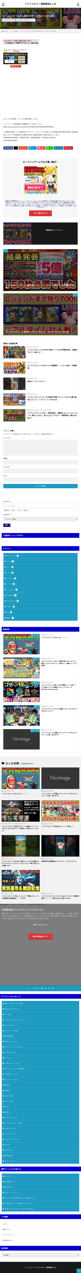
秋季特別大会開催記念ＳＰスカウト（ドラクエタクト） (59, 861)
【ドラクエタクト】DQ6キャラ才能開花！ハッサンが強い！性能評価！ (52, 366)
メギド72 (7, 1145)
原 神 (7, 1107)
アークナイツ (9, 1058)
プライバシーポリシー (11, 1192)
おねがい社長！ (9, 1096)
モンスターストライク (11, 1079)
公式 (9, 612)
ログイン (5, 1224)
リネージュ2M (9, 1101)
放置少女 (7, 1090)
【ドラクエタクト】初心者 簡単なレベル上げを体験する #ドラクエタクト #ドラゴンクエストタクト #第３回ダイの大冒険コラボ (21, 863)
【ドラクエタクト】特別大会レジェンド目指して (57, 826)
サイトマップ (9, 1176)
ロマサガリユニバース (11, 1117)
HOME (6, 31)
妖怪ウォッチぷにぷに (11, 1041)
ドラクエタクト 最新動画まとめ (40, 4)
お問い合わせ (9, 1187)
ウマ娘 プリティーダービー (13, 1063)
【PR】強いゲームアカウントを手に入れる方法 (19, 1209)
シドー (10, 573)
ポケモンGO (8, 1150)
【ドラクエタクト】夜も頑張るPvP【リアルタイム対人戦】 (38, 31)
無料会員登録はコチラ (40, 936)
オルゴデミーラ (12, 556)
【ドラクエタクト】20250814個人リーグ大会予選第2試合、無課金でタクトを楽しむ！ (52, 351)
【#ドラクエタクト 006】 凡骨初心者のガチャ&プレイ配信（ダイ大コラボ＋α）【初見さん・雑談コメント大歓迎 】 (59, 663)
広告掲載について (10, 1181)
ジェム (19, 510)
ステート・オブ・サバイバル (13, 1047)
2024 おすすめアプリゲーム (13, 1009)
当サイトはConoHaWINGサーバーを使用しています (20, 1198)
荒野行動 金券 (9, 1155)
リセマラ (10, 607)
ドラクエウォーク (10, 1134)
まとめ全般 (19, 20)
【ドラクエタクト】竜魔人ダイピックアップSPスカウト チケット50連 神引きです (59, 734)
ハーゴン (10, 584)
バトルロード (11, 590)
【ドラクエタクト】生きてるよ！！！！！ (55, 637)
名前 (5, 458)
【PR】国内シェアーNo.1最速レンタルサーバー (19, 1203)
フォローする (55, 233)
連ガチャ (26, 510)
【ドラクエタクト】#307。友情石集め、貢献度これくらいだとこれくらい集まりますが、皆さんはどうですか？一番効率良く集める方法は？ (52, 415)
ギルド (13, 510)
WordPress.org (7, 1240)
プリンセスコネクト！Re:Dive (13, 1123)
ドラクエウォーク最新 (11, 1030)
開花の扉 (6, 510)
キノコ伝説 (8, 1014)
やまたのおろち (12, 601)
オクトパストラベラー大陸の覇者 (14, 1068)
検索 (6, 525)
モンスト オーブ (9, 1161)
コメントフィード (8, 1235)
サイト (5, 476)
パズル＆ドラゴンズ (10, 1128)
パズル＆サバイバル (10, 1052)
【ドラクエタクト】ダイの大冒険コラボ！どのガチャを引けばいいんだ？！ (59, 710)
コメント (6, 438)
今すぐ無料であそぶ (40, 213)
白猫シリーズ (9, 1112)
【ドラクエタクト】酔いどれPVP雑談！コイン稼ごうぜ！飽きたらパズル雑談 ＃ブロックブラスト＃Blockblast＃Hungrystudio (58, 687)
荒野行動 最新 (9, 1036)
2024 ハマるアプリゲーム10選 (14, 1003)
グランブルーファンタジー (12, 1139)
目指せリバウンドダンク (36, 381)
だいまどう (11, 578)
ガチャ (10, 561)
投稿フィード (7, 1229)
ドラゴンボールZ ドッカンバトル (14, 1020)
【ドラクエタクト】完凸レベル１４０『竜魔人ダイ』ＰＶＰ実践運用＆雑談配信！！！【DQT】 (20, 897)
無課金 (10, 618)
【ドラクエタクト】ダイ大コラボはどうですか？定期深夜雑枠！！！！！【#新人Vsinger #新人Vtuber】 (60, 897)
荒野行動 (7, 1085)
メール (6, 467)
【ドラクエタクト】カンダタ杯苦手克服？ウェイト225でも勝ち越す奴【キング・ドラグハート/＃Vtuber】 (51, 398)
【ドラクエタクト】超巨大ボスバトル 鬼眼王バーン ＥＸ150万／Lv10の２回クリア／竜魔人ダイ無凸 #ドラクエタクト (20, 828)
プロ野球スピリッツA (11, 1074)
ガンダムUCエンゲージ (11, 1025)
